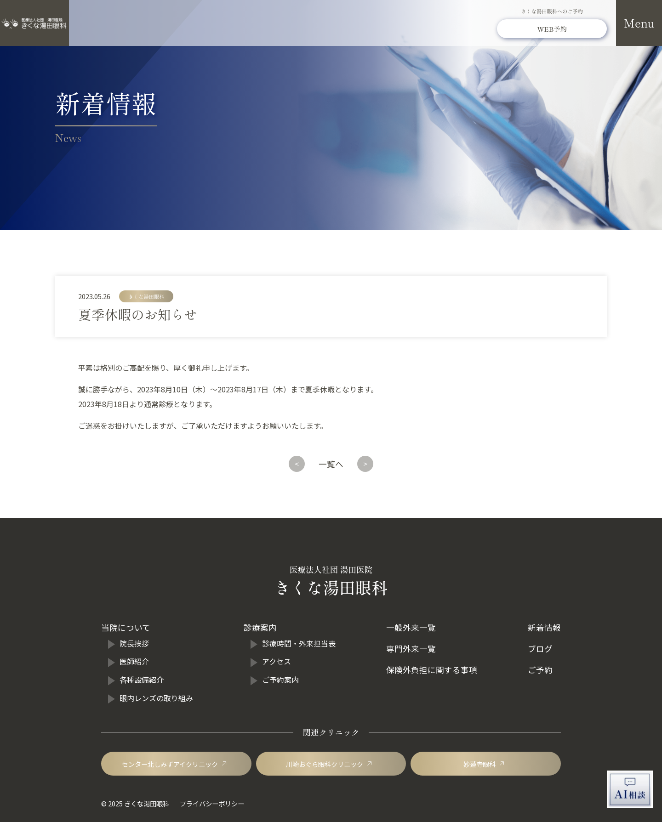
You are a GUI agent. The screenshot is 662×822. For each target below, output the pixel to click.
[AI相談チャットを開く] (630, 789)
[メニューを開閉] (639, 23)
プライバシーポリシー (212, 803)
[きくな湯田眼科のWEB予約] (552, 29)
